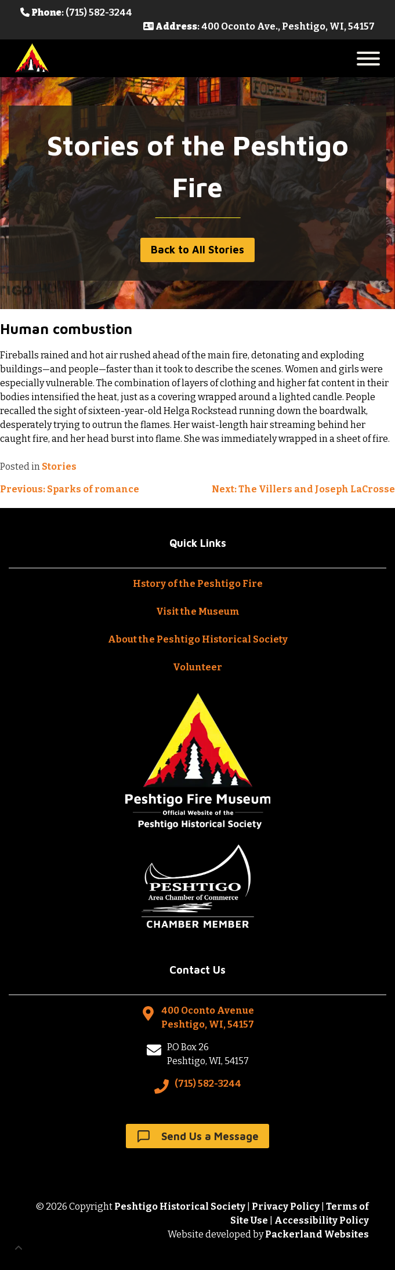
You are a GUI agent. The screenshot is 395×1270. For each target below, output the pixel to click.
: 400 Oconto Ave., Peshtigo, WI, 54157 (259, 26)
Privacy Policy (286, 1206)
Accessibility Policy (321, 1220)
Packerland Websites (317, 1234)
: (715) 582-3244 (76, 12)
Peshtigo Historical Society (179, 1206)
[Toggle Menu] (368, 59)
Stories (59, 466)
